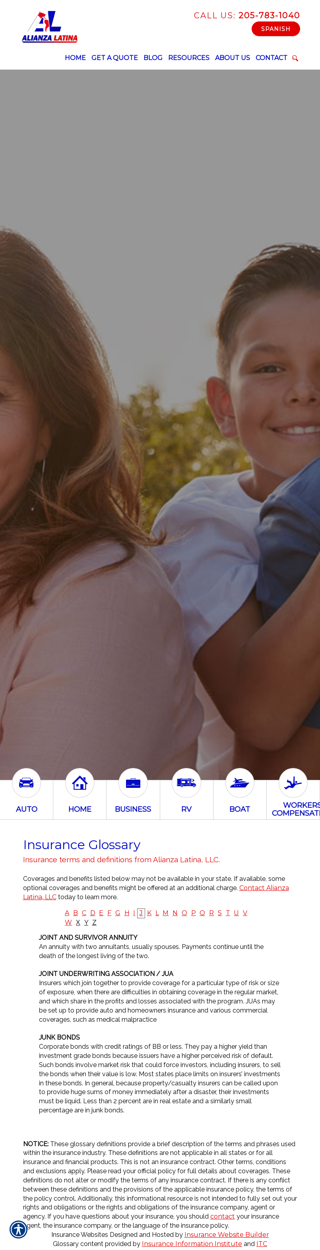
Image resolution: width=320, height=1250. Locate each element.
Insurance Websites (79, 1234)
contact (222, 1216)
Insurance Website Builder (226, 1234)
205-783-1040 (247, 15)
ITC (261, 1244)
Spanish (276, 29)
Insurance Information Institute (192, 1244)
